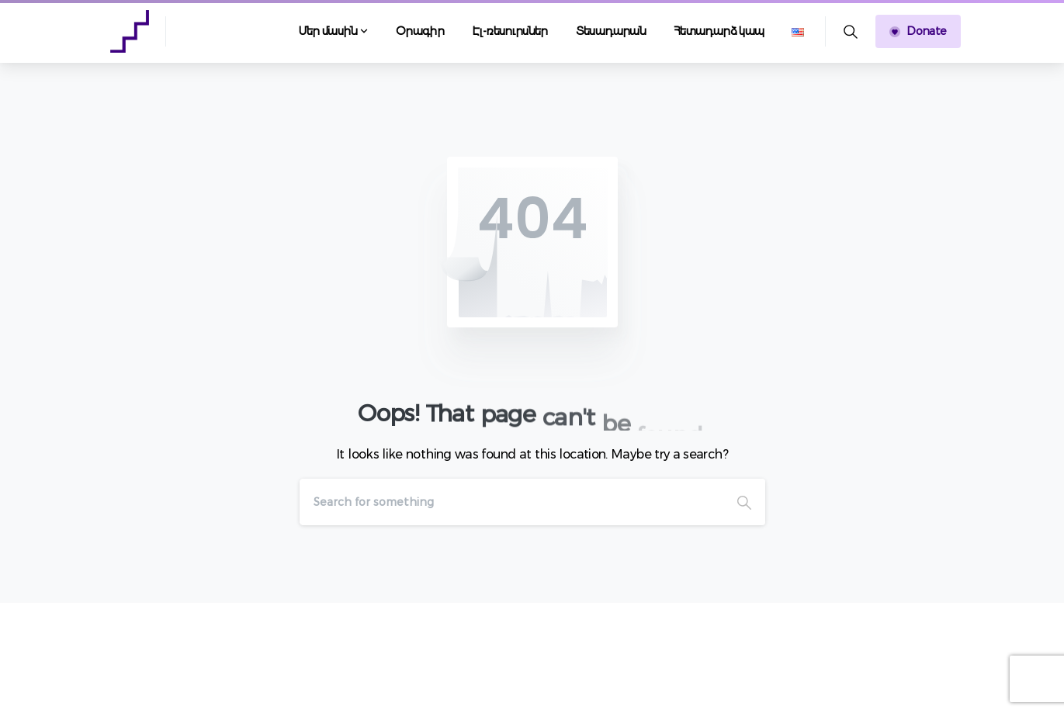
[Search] (511, 502)
